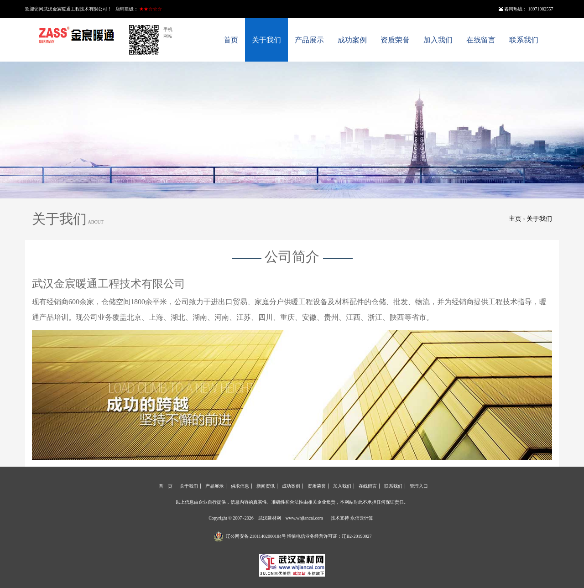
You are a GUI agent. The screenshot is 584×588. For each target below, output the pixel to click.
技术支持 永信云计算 (352, 517)
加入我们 (438, 40)
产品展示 (309, 40)
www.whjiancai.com (304, 517)
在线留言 (480, 40)
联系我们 (523, 40)
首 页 (165, 486)
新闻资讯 (265, 486)
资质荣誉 (395, 40)
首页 (231, 40)
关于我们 (266, 40)
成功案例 (352, 40)
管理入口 (419, 486)
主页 (515, 218)
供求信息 (240, 486)
